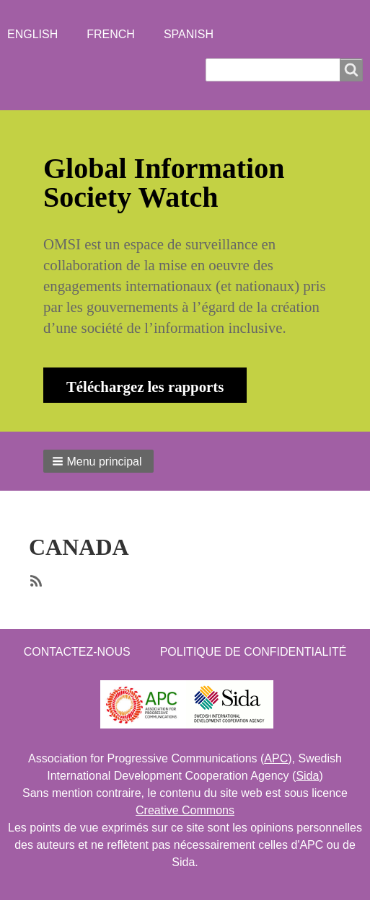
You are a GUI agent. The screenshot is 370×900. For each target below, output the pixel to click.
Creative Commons (185, 810)
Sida (307, 776)
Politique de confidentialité (253, 652)
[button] (98, 461)
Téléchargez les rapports (145, 386)
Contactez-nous (77, 652)
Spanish (188, 34)
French (111, 34)
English (32, 34)
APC (276, 758)
